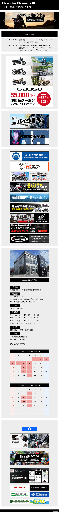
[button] (55, 4)
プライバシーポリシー (18, 344)
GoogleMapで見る (29, 280)
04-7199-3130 (21, 7)
